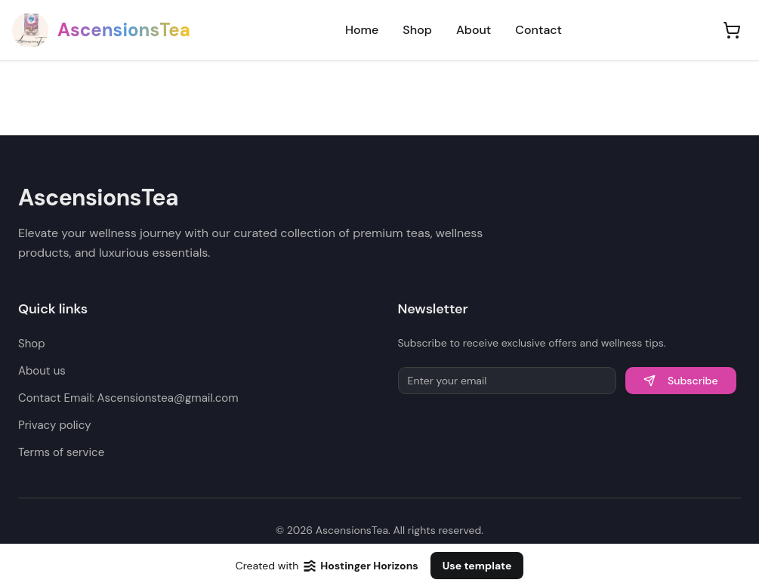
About (473, 30)
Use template (477, 565)
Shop (417, 30)
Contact (538, 30)
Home (361, 30)
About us (42, 370)
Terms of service (61, 452)
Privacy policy (54, 425)
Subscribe (680, 380)
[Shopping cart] (732, 30)
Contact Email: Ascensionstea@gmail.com (128, 398)
